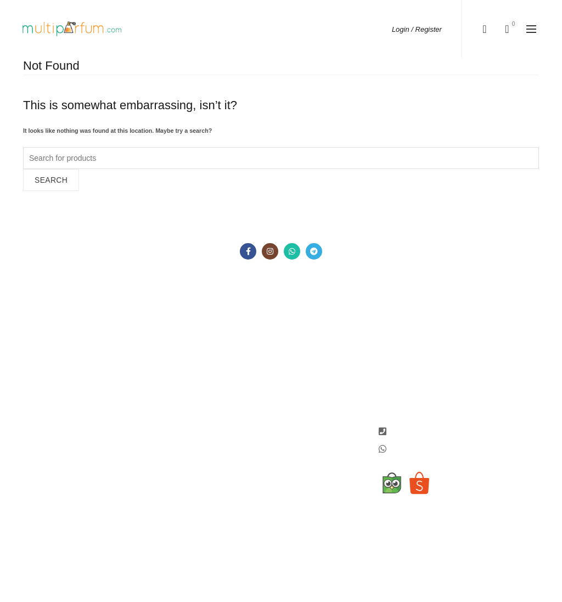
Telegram (305, 373)
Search (51, 180)
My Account (220, 326)
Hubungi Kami (47, 385)
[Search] (484, 29)
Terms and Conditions (130, 385)
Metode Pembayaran (147, 341)
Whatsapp (306, 357)
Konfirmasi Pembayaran (133, 361)
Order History (223, 357)
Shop (32, 354)
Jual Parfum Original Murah (259, 553)
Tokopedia (306, 389)
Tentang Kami (46, 338)
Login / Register (417, 29)
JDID (297, 421)
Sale (30, 369)
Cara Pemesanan (142, 326)
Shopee (302, 405)
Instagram (306, 341)
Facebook (306, 326)
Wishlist (213, 341)
